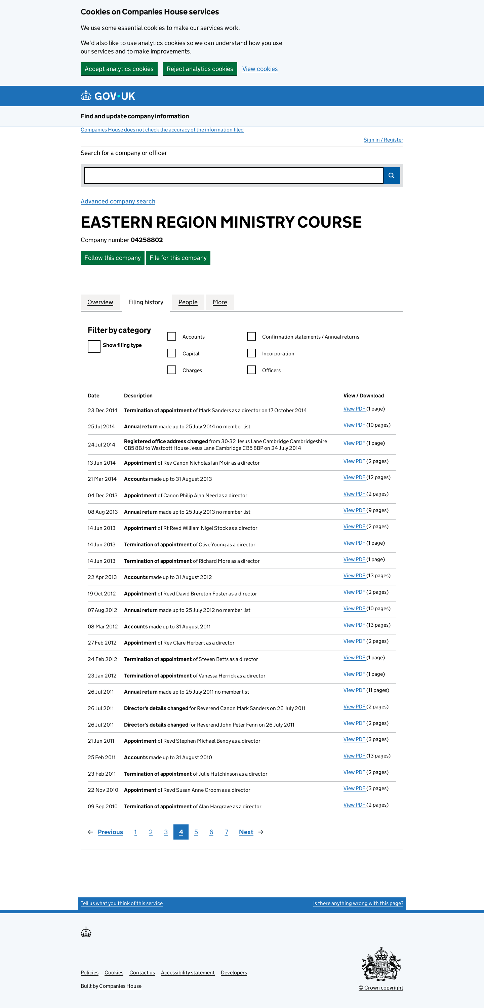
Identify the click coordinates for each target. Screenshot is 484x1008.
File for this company (178, 258)
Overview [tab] (100, 302)
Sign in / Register (383, 140)
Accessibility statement (188, 972)
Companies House (120, 986)
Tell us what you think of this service (122, 903)
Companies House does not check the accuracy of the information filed (162, 129)
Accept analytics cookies (119, 69)
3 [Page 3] (166, 832)
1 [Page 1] (135, 832)
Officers (264, 371)
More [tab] (220, 302)
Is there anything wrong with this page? (358, 903)
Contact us (142, 972)
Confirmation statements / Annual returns (303, 338)
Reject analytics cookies (200, 69)
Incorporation (270, 354)
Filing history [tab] (145, 302)
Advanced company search (118, 201)
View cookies (260, 69)
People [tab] (188, 302)
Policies (89, 972)
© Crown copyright (381, 987)
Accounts (186, 338)
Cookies (114, 972)
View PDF (355, 408)
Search (392, 175)
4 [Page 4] (181, 832)
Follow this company (112, 258)
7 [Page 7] (226, 832)
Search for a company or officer (124, 153)
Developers (234, 972)
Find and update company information (135, 116)
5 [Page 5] (196, 832)
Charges (184, 371)
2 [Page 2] (151, 832)
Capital (183, 354)
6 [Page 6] (211, 832)
